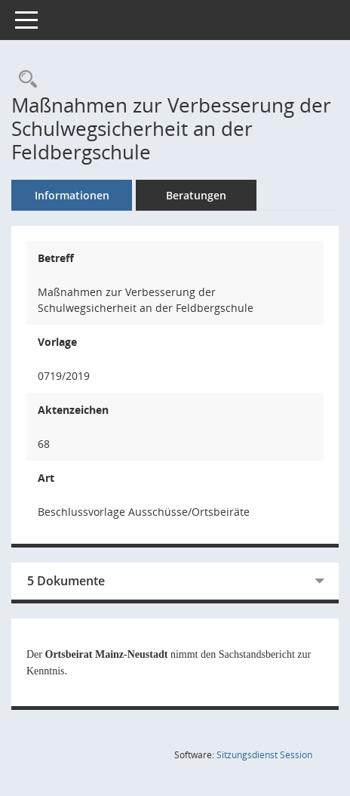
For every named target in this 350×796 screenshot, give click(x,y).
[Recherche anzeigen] (24, 79)
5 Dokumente (66, 580)
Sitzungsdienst (264, 754)
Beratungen (196, 195)
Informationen (72, 195)
